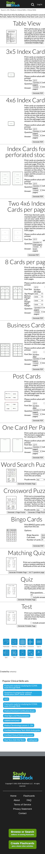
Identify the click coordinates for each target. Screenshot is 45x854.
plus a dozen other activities (22, 844)
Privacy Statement (22, 809)
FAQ (29, 800)
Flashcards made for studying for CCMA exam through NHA (20, 686)
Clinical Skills (21, 10)
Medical (13, 10)
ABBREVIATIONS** (12, 720)
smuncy (13, 671)
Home (13, 796)
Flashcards (29, 796)
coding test (32, 740)
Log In (39, 4)
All (8, 10)
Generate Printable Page (34, 43)
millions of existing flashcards (22, 832)
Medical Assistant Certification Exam (19, 711)
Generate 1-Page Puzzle (16, 512)
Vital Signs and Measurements (16, 715)
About (17, 800)
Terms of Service (22, 804)
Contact (22, 813)
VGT (6, 699)
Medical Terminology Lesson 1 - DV (18, 725)
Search (3, 10)
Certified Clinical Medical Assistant (18, 735)
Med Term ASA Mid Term (14, 740)
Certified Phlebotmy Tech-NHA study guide (22, 730)
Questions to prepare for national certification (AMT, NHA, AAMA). (18, 693)
